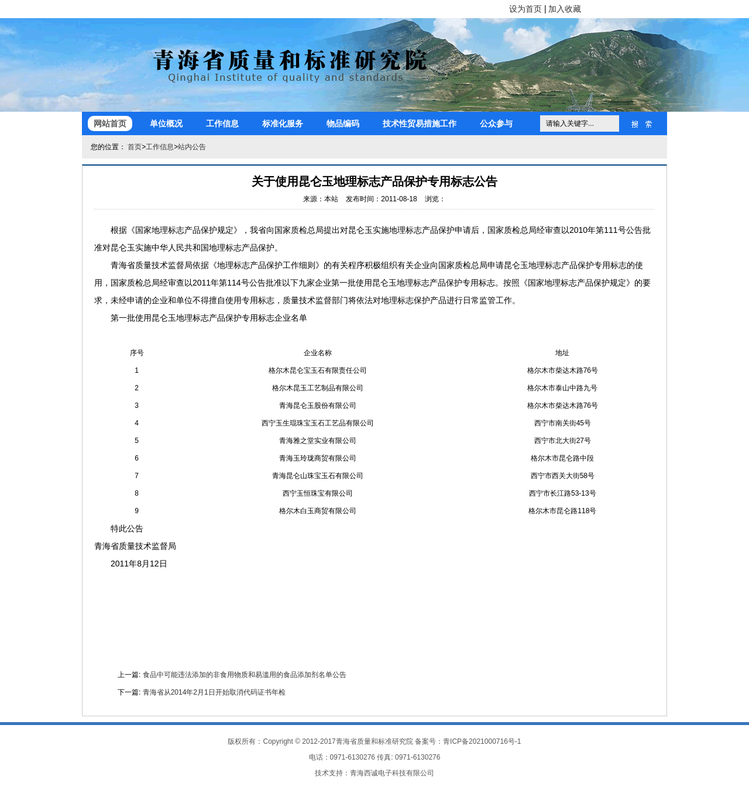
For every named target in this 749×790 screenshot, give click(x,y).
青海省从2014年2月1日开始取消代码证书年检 (214, 692)
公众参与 (496, 123)
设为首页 (525, 8)
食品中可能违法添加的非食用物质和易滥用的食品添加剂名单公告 (244, 675)
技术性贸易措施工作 (419, 123)
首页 (135, 147)
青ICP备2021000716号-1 (482, 741)
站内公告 (192, 147)
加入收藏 (564, 8)
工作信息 (222, 123)
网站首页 (110, 123)
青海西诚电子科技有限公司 (392, 773)
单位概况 (166, 123)
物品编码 (343, 123)
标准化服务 (282, 123)
